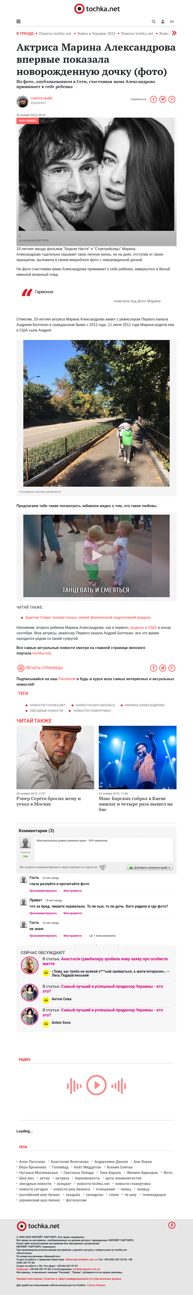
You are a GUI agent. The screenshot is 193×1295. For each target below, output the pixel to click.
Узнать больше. (96, 1285)
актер (45, 1178)
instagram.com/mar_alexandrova (41, 491)
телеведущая (154, 1195)
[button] (162, 21)
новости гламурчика (92, 710)
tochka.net (41, 653)
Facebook (67, 679)
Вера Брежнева (32, 1167)
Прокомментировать (43, 890)
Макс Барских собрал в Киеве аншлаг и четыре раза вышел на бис (136, 803)
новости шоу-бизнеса (95, 705)
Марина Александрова (145, 705)
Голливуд (60, 1167)
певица (143, 1189)
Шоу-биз (26, 1178)
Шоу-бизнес (28, 120)
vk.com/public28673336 (34, 240)
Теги (23, 1147)
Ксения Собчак (120, 1167)
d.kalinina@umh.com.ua (86, 1269)
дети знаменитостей (123, 1178)
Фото (168, 1173)
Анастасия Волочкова (70, 1162)
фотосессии (76, 1200)
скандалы (94, 1195)
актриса (62, 1178)
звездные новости (46, 710)
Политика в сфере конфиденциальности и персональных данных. (83, 1278)
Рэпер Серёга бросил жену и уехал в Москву (48, 801)
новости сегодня (33, 1189)
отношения (105, 1189)
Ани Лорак (143, 1162)
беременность (87, 1178)
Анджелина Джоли (111, 1162)
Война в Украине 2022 (96, 33)
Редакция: (22, 1269)
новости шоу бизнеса (72, 1189)
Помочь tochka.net (55, 33)
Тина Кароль (110, 1173)
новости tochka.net (48, 705)
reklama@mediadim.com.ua (81, 1259)
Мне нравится (73, 890)
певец (126, 1189)
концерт (64, 1184)
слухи (114, 1195)
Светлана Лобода (79, 1173)
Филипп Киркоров (142, 1173)
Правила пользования (29, 1278)
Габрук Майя (41, 98)
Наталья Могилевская (38, 1173)
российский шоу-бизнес (39, 1195)
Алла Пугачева (32, 1162)
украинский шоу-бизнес (39, 1200)
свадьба (73, 1195)
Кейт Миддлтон (87, 1167)
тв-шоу (130, 1195)
